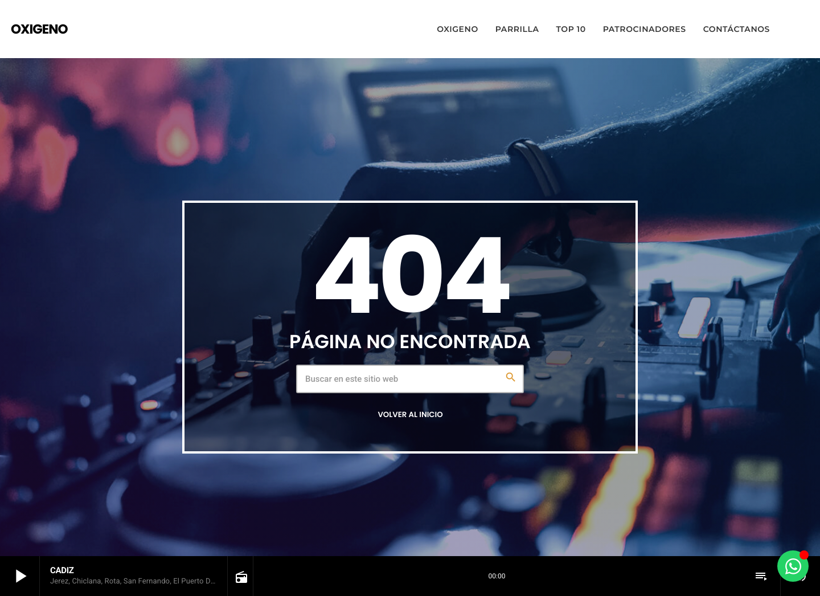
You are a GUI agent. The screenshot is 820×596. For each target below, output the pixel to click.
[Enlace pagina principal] (39, 29)
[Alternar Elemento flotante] (793, 566)
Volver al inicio (410, 414)
